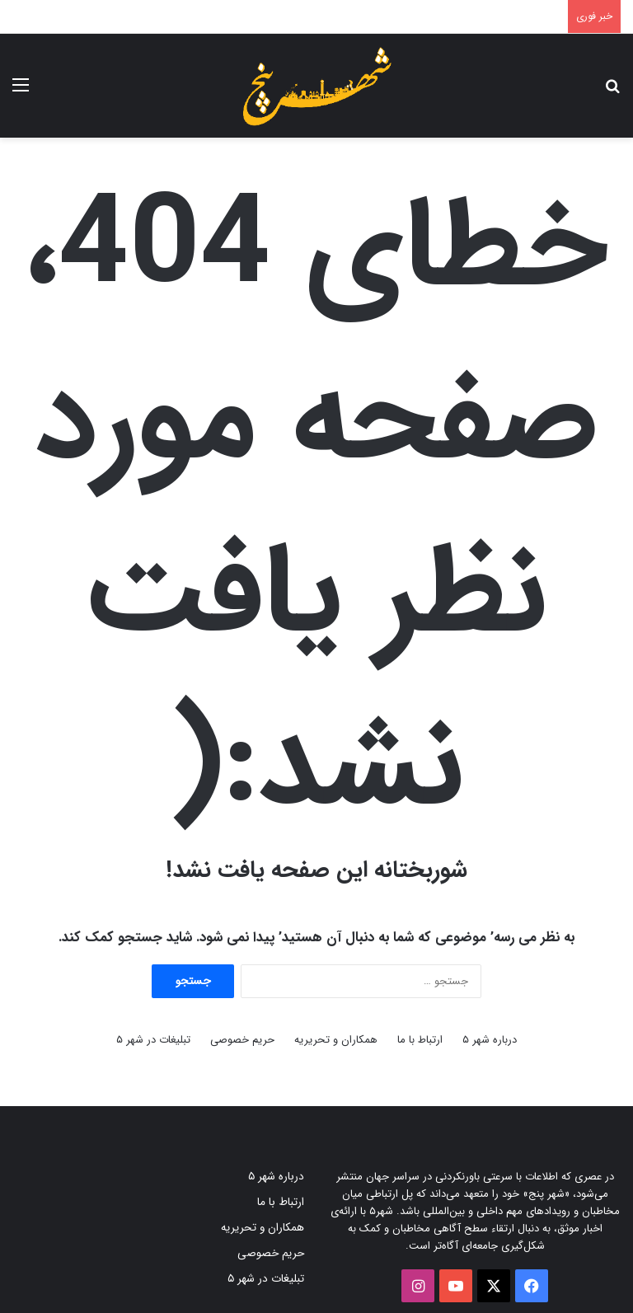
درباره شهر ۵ (489, 1039)
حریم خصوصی (242, 1039)
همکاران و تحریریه (335, 1039)
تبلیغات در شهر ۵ (153, 1039)
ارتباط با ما (420, 1039)
